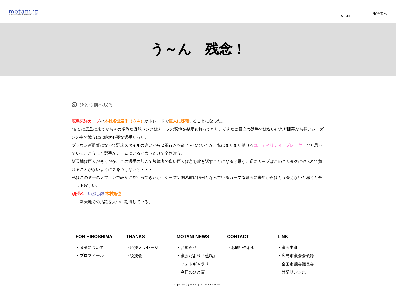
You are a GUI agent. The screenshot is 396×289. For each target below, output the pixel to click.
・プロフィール (90, 255)
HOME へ (380, 14)
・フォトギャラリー (195, 264)
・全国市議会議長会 (296, 264)
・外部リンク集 (292, 272)
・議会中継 (288, 247)
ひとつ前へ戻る (96, 104)
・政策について (90, 247)
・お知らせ (187, 247)
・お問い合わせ (241, 247)
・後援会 (134, 255)
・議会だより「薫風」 (197, 255)
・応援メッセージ (142, 247)
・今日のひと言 (191, 272)
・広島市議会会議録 (296, 255)
